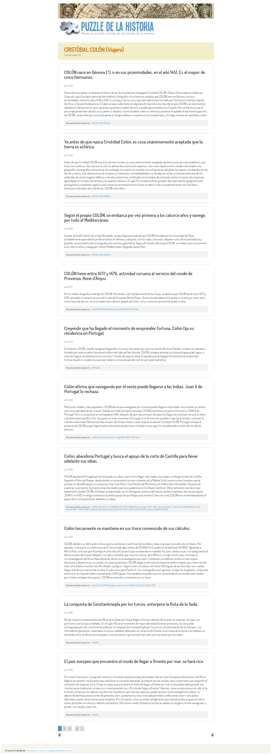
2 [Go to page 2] (64, 728)
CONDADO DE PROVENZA (102, 309)
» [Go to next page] (82, 728)
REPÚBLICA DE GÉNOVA (101, 123)
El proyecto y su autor (35, 750)
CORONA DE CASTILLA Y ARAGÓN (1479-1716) (109, 506)
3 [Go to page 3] (69, 728)
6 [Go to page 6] (77, 728)
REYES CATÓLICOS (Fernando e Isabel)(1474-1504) (148, 509)
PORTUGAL (96, 367)
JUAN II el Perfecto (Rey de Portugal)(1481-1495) (111, 437)
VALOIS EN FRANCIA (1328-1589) (126, 309)
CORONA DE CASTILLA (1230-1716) (141, 585)
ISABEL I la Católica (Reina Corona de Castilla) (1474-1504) (106, 509)
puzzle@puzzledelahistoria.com (59, 750)
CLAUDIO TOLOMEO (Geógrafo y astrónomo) (109, 585)
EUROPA (95, 642)
